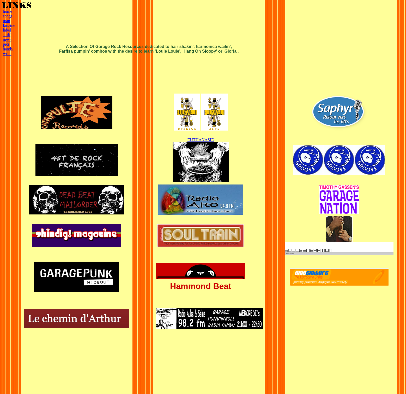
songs (7, 16)
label (7, 30)
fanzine (9, 25)
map (6, 21)
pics (6, 44)
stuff (6, 35)
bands (8, 49)
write (7, 53)
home (7, 11)
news (7, 39)
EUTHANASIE (200, 140)
